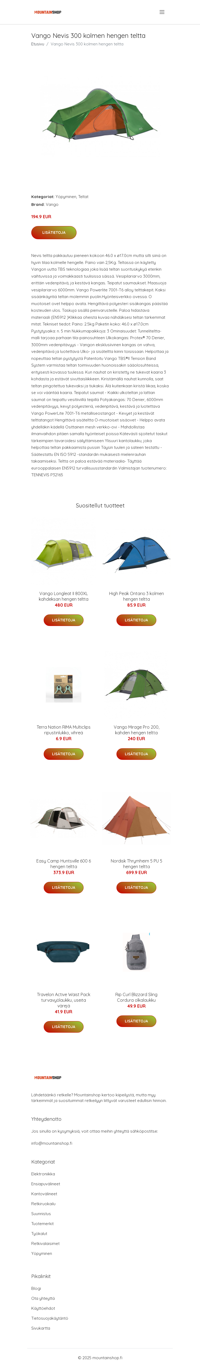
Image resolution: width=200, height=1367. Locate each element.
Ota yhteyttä (43, 1298)
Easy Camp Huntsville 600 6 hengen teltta (63, 863)
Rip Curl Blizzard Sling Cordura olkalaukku (136, 997)
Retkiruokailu (43, 1203)
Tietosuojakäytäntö (49, 1318)
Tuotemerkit (42, 1223)
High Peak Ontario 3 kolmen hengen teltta (136, 596)
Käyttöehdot (43, 1308)
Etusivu (37, 43)
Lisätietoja (53, 232)
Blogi (36, 1288)
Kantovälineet (44, 1193)
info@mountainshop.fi (51, 1143)
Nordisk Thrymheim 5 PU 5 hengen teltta (136, 863)
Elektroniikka (43, 1173)
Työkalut (39, 1233)
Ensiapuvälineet (45, 1183)
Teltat (83, 196)
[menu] (162, 12)
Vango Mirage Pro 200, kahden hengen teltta (136, 729)
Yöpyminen (66, 196)
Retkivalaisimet (45, 1243)
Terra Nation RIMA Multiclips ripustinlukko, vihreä (64, 729)
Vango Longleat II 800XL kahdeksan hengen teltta (63, 596)
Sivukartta (40, 1328)
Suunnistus (41, 1213)
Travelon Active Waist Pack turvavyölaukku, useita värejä (63, 1000)
